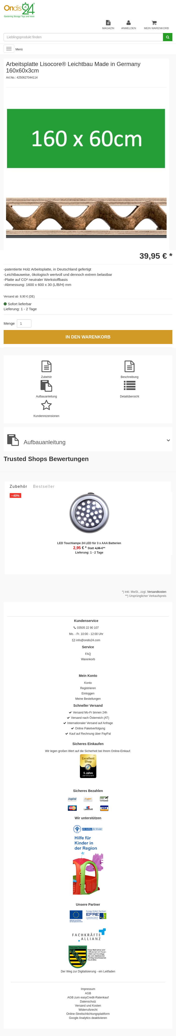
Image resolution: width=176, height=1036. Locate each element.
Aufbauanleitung (36, 440)
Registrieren (88, 688)
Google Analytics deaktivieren (88, 1018)
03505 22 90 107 (88, 627)
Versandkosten (156, 592)
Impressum (88, 989)
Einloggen (88, 693)
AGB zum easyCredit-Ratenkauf (88, 997)
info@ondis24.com (88, 640)
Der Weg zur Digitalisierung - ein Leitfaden (88, 971)
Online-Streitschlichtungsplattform (88, 1014)
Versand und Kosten (88, 1005)
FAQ (88, 654)
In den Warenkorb (87, 337)
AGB (88, 993)
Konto (88, 683)
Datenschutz (88, 1001)
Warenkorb (88, 659)
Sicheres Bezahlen (88, 791)
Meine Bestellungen (88, 698)
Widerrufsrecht (87, 1009)
